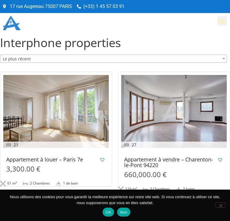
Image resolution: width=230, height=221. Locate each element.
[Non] (221, 205)
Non (123, 212)
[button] (222, 21)
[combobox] (113, 59)
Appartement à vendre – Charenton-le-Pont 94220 (168, 163)
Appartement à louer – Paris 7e (44, 160)
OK (108, 212)
